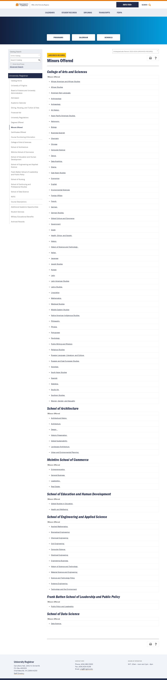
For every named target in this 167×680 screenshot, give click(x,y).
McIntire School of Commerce (22, 152)
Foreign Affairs (56, 195)
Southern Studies (58, 395)
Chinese (54, 144)
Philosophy (55, 321)
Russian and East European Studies (65, 361)
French (54, 201)
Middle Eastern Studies (60, 309)
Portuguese (55, 332)
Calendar (83, 37)
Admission (15, 98)
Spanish (54, 378)
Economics (55, 178)
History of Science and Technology (65, 247)
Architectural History (59, 418)
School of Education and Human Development (23, 158)
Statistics (55, 384)
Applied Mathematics (59, 526)
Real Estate (55, 486)
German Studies (57, 213)
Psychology (55, 338)
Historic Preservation (59, 435)
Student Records (69, 12)
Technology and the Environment (64, 589)
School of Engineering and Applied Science (24, 165)
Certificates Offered (18, 132)
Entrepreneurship (58, 469)
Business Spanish (58, 133)
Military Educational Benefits (22, 216)
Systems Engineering (59, 583)
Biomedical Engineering (60, 532)
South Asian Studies (59, 372)
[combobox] (135, 51)
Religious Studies (58, 349)
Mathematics (56, 298)
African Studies (57, 87)
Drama (54, 167)
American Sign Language (61, 93)
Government (56, 224)
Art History (55, 110)
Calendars (50, 12)
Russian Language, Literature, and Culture (67, 355)
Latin (53, 275)
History (54, 241)
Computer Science (58, 150)
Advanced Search (16, 67)
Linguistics (55, 292)
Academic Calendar (18, 103)
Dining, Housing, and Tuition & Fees (25, 108)
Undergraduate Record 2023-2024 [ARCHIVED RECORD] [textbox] (133, 51)
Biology (54, 127)
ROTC (13, 196)
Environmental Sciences (60, 190)
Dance (53, 155)
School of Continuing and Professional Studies (21, 185)
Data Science (56, 623)
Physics (54, 327)
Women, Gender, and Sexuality (63, 401)
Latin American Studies (60, 281)
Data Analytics (57, 161)
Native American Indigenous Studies (65, 315)
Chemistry (55, 138)
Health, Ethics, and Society (61, 235)
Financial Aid (16, 112)
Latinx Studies (57, 287)
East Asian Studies (58, 173)
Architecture (56, 424)
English (54, 184)
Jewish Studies (57, 264)
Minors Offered (17, 127)
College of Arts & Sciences (21, 142)
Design (54, 429)
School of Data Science (20, 192)
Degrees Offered (17, 122)
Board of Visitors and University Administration (23, 91)
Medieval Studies (57, 304)
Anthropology (56, 98)
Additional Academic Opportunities (24, 207)
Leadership (56, 481)
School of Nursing (18, 179)
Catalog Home (16, 80)
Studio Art (55, 389)
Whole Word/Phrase (18, 64)
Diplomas (88, 12)
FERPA (119, 12)
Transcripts (104, 12)
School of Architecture (19, 147)
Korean (54, 269)
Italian (53, 252)
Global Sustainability (59, 441)
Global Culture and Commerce (62, 218)
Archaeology (56, 104)
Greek (53, 230)
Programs (58, 37)
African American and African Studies (65, 81)
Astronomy (55, 121)
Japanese (54, 258)
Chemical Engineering (60, 538)
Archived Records (17, 221)
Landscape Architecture (60, 446)
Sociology (55, 367)
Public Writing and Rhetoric (61, 344)
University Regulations (19, 117)
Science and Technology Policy (63, 578)
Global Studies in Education (62, 503)
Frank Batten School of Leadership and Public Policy (24, 173)
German (54, 207)
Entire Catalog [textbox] (15, 56)
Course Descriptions (18, 202)
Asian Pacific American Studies (63, 115)
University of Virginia (19, 85)
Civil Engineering (58, 543)
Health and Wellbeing (59, 509)
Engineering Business (59, 561)
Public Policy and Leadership (62, 606)
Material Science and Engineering (64, 572)
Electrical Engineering (59, 555)
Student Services (17, 212)
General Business (58, 475)
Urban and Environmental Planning (65, 452)
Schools (109, 37)
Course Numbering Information (23, 137)
